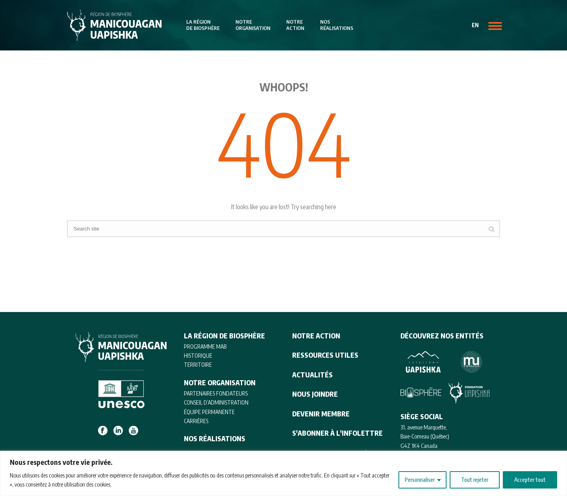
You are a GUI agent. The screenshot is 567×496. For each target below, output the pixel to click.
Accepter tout (530, 479)
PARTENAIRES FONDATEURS (216, 393)
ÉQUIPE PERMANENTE (209, 412)
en (475, 25)
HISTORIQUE (198, 355)
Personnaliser (420, 479)
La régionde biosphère (203, 25)
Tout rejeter (474, 479)
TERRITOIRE (198, 364)
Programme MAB (205, 346)
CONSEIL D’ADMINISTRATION (216, 402)
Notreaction (295, 25)
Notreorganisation (253, 25)
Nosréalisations (336, 25)
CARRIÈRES (196, 421)
